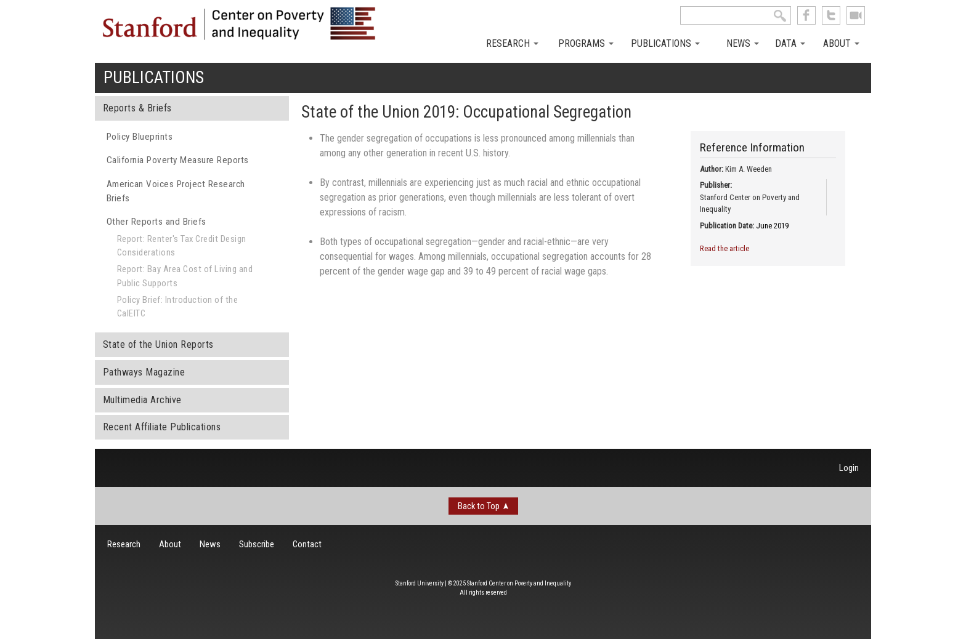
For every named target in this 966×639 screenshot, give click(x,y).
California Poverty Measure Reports (178, 160)
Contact (307, 544)
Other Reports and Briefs (156, 221)
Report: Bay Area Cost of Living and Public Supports (185, 275)
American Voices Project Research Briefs (176, 191)
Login (849, 467)
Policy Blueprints (140, 136)
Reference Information (752, 147)
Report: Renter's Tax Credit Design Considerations (181, 245)
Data (790, 43)
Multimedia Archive (142, 400)
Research (512, 43)
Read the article (724, 248)
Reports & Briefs (137, 108)
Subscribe (256, 544)
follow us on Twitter (831, 15)
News (742, 43)
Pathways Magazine (144, 372)
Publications (665, 43)
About (841, 43)
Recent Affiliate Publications (162, 427)
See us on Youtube (855, 15)
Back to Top (479, 506)
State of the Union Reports (158, 344)
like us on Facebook (806, 15)
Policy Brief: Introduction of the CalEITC (177, 306)
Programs (586, 43)
